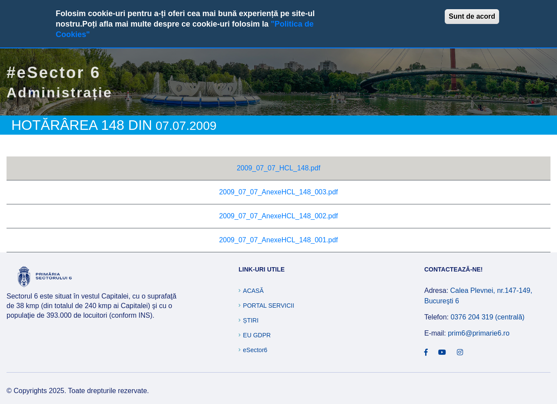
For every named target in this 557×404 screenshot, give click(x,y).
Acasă (253, 290)
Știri (250, 320)
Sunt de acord (472, 16)
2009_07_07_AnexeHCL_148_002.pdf (278, 216)
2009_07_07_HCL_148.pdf (278, 168)
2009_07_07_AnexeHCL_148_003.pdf (278, 192)
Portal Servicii (268, 305)
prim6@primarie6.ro (479, 333)
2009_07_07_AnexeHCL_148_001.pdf (278, 240)
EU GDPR (257, 335)
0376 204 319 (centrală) (487, 317)
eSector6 (255, 349)
